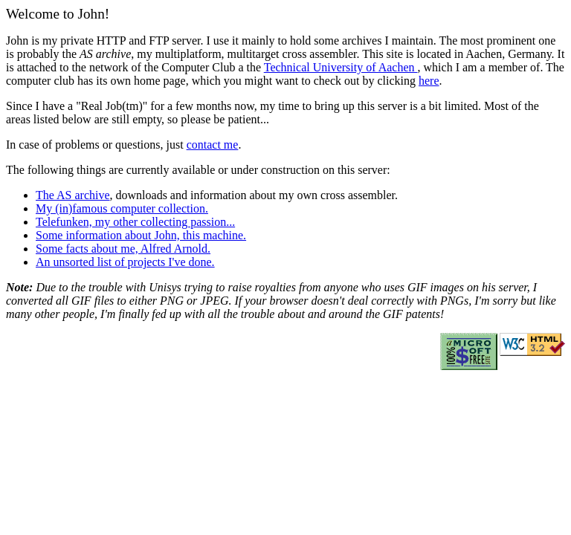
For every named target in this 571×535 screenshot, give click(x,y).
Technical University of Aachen (341, 67)
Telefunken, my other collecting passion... (135, 221)
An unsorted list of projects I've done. (125, 262)
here (429, 80)
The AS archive (73, 195)
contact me (213, 144)
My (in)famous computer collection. (122, 208)
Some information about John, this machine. (141, 235)
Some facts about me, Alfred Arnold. (123, 248)
